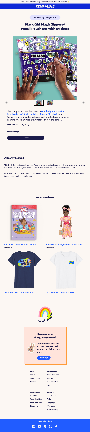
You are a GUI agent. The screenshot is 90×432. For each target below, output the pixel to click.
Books (32, 375)
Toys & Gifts (35, 378)
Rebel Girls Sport (36, 402)
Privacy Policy (52, 409)
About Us (33, 395)
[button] (39, 103)
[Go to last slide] (6, 102)
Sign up (44, 357)
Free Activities (52, 382)
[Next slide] (83, 102)
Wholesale (51, 406)
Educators (34, 406)
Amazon (25, 138)
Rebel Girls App (53, 375)
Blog (48, 385)
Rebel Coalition (36, 399)
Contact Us (51, 395)
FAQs (49, 399)
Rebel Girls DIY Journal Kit (58, 2)
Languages (51, 402)
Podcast (50, 378)
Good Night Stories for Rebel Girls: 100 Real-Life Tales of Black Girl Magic (35, 113)
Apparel (33, 382)
